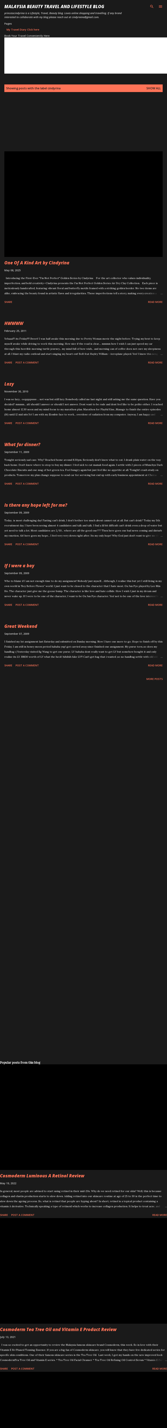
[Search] (152, 6)
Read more (155, 302)
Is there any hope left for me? (35, 505)
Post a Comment (27, 362)
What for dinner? (22, 444)
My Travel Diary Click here (23, 29)
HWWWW (13, 323)
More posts (154, 679)
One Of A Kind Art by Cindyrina (36, 263)
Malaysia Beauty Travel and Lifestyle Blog (54, 6)
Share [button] (8, 302)
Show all (153, 88)
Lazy (9, 384)
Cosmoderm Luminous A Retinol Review (42, 1176)
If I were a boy (19, 566)
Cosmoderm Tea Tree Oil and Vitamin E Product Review (58, 1329)
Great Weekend (20, 626)
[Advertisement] (58, 126)
